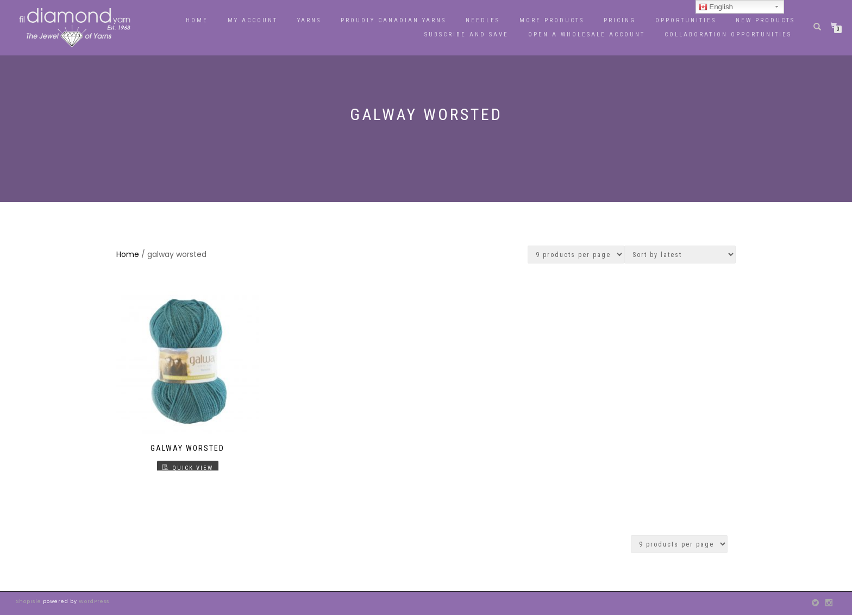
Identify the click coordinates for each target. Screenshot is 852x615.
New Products (765, 20)
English (716, 7)
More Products (551, 20)
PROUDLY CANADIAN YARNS (393, 20)
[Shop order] (680, 254)
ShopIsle (29, 601)
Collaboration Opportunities (730, 34)
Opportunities (685, 20)
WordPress (93, 601)
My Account (253, 20)
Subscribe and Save (466, 34)
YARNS (309, 20)
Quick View (192, 468)
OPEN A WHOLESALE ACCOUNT (586, 34)
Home (197, 20)
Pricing (620, 20)
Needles (483, 20)
